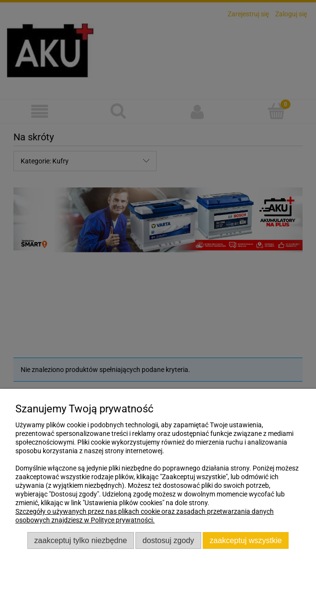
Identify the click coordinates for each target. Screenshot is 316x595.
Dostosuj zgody (168, 540)
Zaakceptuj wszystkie (246, 540)
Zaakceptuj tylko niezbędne (80, 540)
